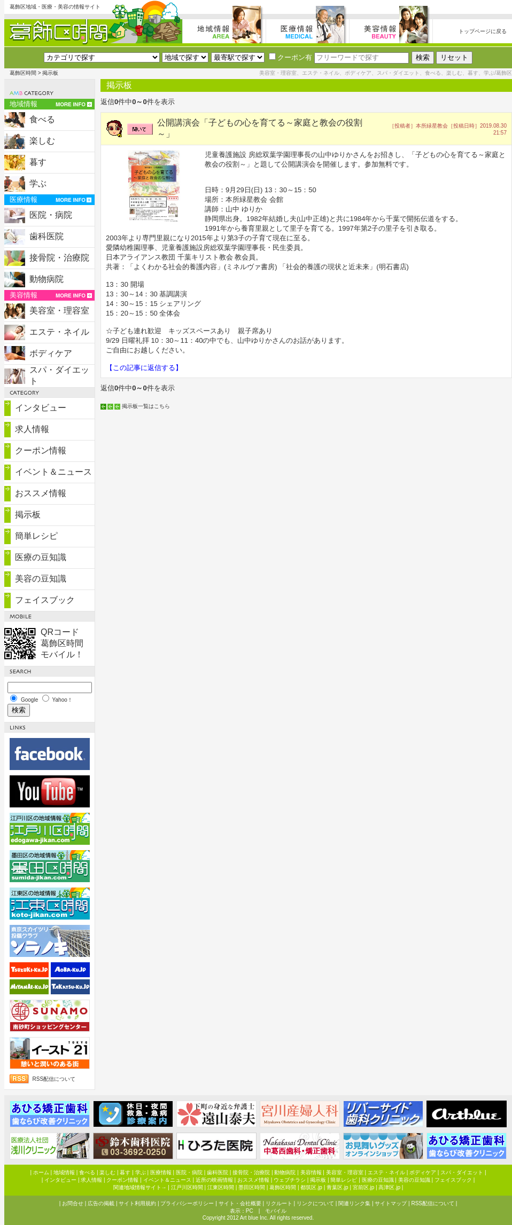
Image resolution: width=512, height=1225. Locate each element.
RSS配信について (54, 1079)
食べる (42, 119)
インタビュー (40, 407)
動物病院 (46, 279)
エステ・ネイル (59, 331)
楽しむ (42, 140)
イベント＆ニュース (53, 471)
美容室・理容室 (59, 310)
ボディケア (50, 353)
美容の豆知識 (40, 578)
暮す (37, 162)
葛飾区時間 (23, 73)
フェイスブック (45, 599)
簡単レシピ (36, 535)
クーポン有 (290, 57)
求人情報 (32, 429)
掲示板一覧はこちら (146, 406)
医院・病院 (50, 214)
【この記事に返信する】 (144, 368)
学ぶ (37, 183)
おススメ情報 (40, 493)
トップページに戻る (483, 31)
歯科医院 (46, 236)
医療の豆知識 (40, 557)
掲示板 (28, 514)
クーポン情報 (40, 450)
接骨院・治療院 (59, 257)
